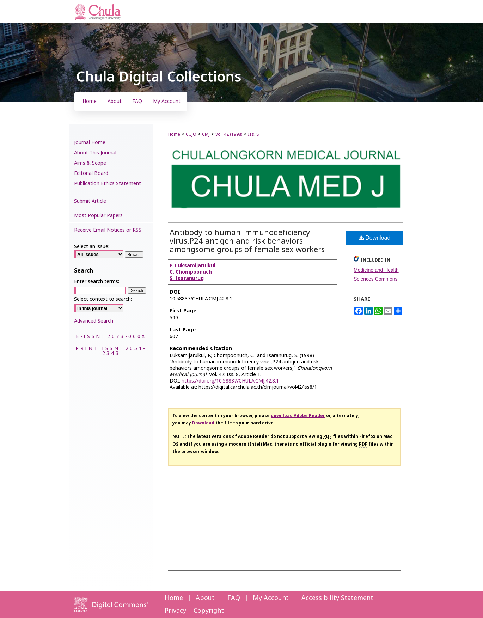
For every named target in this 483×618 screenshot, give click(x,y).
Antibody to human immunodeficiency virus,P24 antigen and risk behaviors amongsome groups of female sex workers (247, 241)
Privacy (175, 611)
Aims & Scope (90, 163)
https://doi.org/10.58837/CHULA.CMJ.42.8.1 (230, 381)
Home (174, 134)
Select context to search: (103, 299)
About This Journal (95, 153)
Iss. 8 (253, 134)
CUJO (191, 134)
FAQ (233, 598)
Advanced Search (93, 321)
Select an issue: (91, 246)
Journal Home (89, 142)
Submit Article (90, 201)
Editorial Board (91, 173)
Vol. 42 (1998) (228, 134)
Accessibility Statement (337, 598)
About (205, 598)
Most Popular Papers (98, 215)
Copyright (209, 611)
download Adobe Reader (298, 415)
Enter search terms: (96, 281)
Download (375, 238)
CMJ (206, 134)
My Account (271, 598)
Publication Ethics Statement (107, 183)
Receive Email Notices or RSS (107, 230)
